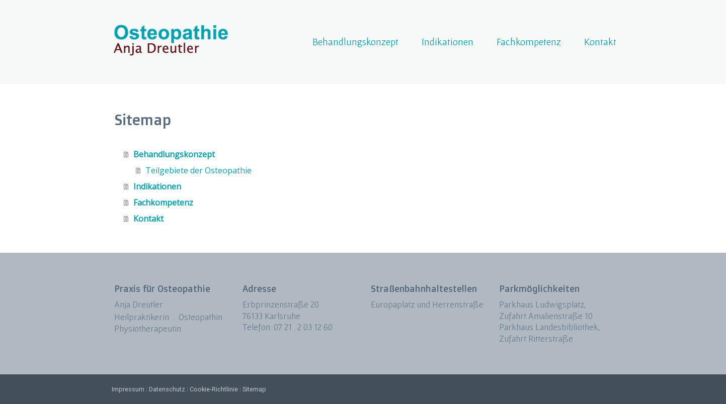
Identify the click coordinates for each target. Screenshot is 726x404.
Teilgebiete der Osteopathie (198, 170)
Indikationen (447, 41)
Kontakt (600, 41)
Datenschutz (167, 389)
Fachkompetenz (529, 41)
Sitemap (254, 389)
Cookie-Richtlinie (214, 389)
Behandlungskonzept (355, 41)
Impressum (128, 389)
